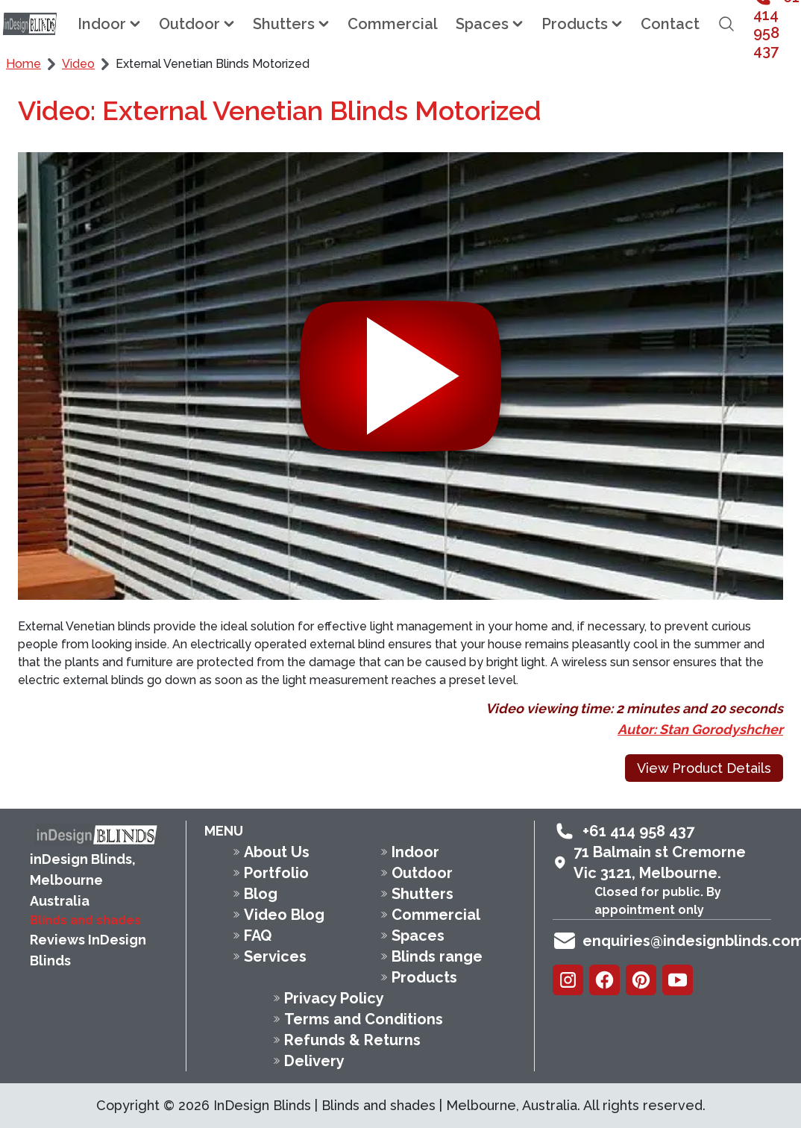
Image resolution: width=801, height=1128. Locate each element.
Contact (670, 24)
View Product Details (704, 768)
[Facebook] (604, 980)
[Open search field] (726, 24)
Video (78, 64)
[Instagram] (568, 980)
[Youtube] (677, 980)
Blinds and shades (85, 920)
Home (23, 64)
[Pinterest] (641, 980)
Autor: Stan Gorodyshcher (700, 729)
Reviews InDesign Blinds (88, 950)
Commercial (393, 24)
